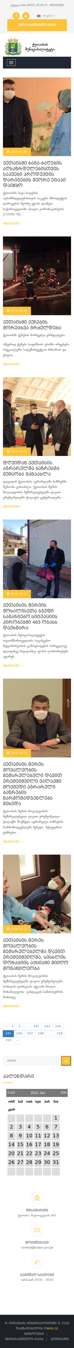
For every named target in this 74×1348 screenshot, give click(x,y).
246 (19, 1033)
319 (8, 1040)
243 (47, 1026)
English (46, 16)
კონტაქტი (60, 1339)
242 (36, 1026)
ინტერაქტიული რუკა (37, 25)
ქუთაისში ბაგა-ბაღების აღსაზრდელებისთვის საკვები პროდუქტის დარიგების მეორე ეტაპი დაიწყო (34, 174)
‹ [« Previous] (6, 1026)
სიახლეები (34, 1333)
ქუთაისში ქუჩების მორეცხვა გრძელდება (32, 325)
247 (30, 1033)
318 (60, 1033)
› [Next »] (16, 1040)
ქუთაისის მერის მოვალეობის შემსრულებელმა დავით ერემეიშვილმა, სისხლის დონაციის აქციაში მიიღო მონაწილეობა (35, 954)
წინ (64, 1091)
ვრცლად (12, 223)
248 (41, 1033)
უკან (11, 1091)
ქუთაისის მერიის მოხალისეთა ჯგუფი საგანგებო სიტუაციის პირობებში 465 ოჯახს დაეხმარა (30, 617)
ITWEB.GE (51, 1328)
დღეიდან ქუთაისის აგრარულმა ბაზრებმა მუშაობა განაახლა (31, 469)
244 (58, 1026)
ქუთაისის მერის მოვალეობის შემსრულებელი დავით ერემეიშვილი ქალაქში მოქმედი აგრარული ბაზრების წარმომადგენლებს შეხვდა (32, 784)
